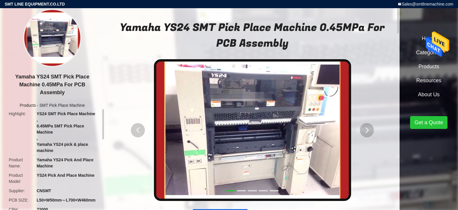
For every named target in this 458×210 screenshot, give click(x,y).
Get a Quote (428, 122)
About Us (429, 94)
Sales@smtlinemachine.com (427, 4)
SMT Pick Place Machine (62, 105)
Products (28, 105)
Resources (428, 80)
